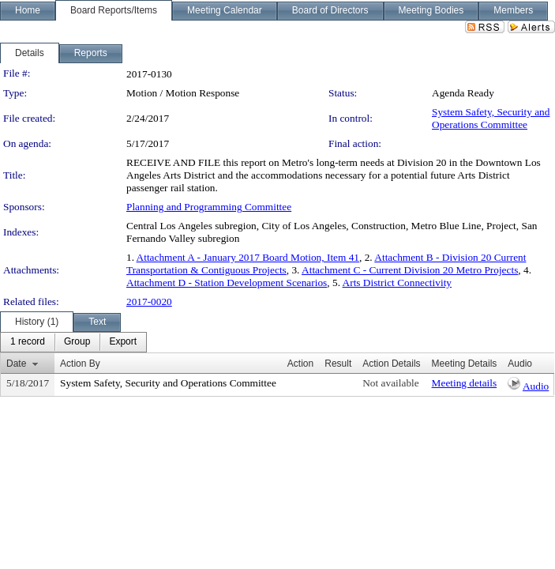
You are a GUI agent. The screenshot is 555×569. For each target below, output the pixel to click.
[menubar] (73, 342)
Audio (536, 386)
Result (337, 363)
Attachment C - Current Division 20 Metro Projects (410, 270)
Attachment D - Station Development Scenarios (226, 282)
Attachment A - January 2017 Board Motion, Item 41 (248, 257)
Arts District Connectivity (397, 282)
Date (16, 363)
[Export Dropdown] (122, 342)
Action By (80, 363)
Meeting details (464, 383)
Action (300, 363)
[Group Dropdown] (76, 342)
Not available (390, 383)
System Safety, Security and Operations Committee (490, 118)
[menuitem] (27, 342)
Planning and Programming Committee (208, 207)
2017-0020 (149, 301)
